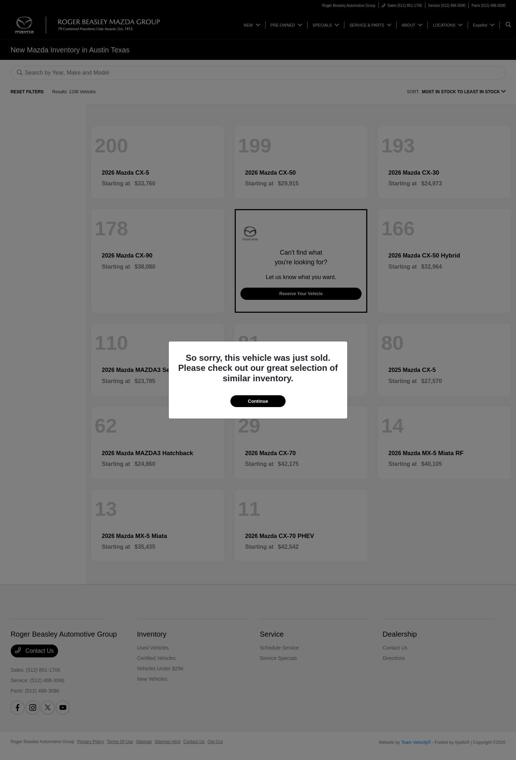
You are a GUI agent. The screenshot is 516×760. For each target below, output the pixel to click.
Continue (258, 401)
